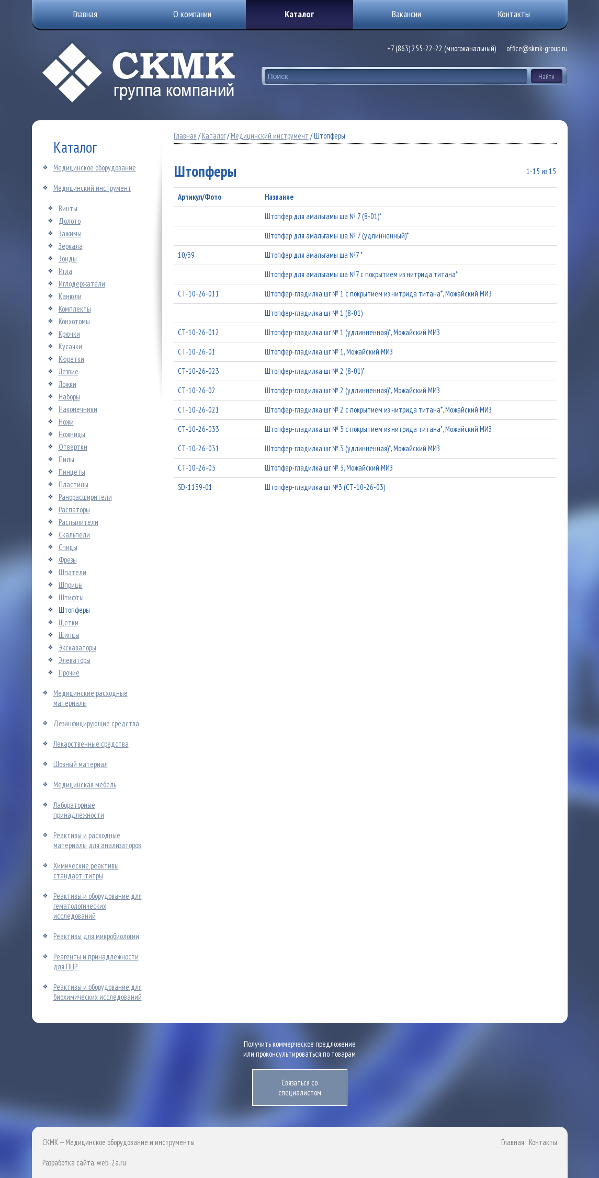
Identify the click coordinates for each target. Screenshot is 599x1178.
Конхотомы (74, 321)
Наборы (69, 397)
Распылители (78, 522)
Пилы (66, 459)
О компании (192, 14)
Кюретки (71, 359)
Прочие (69, 673)
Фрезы (68, 560)
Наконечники (78, 409)
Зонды (68, 259)
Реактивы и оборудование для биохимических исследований (97, 992)
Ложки (67, 384)
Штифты (71, 597)
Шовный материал (80, 764)
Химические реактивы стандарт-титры (86, 870)
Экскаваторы (77, 648)
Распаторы (74, 509)
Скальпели (74, 535)
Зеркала (71, 246)
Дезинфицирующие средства (96, 723)
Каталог (299, 14)
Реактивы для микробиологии (96, 936)
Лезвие (68, 371)
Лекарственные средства (91, 744)
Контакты (543, 1142)
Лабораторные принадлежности (78, 810)
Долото (70, 221)
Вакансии (406, 14)
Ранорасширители (85, 497)
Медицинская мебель (84, 785)
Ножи (66, 422)
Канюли (70, 296)
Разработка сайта (68, 1163)
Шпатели (72, 572)
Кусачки (70, 346)
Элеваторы (75, 660)
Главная (185, 136)
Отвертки (73, 447)
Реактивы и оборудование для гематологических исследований (97, 906)
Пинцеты (72, 472)
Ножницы (72, 434)
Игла (65, 271)
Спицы (68, 547)
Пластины (73, 484)
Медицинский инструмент (92, 188)
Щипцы (69, 635)
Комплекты (75, 309)
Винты (68, 208)
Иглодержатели (82, 284)
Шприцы (71, 585)
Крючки (69, 334)
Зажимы (70, 233)
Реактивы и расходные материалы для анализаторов (97, 840)
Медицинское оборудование (94, 168)
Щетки (68, 622)
